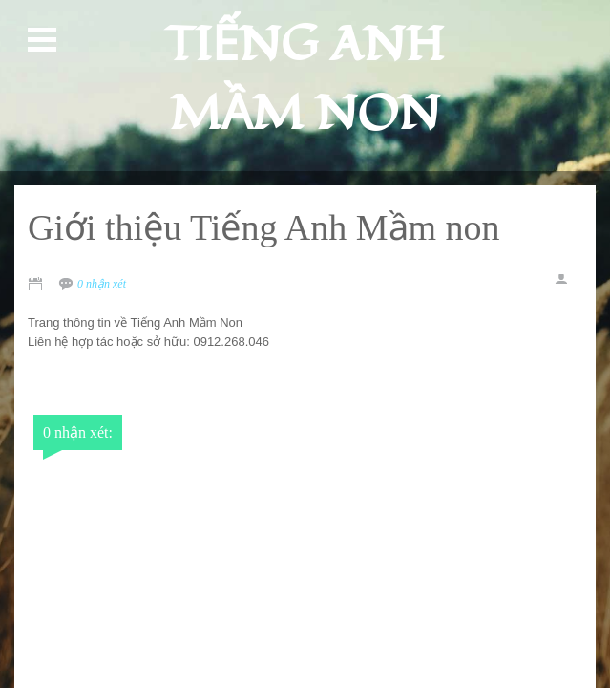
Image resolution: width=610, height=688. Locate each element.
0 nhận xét (101, 283)
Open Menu (44, 40)
